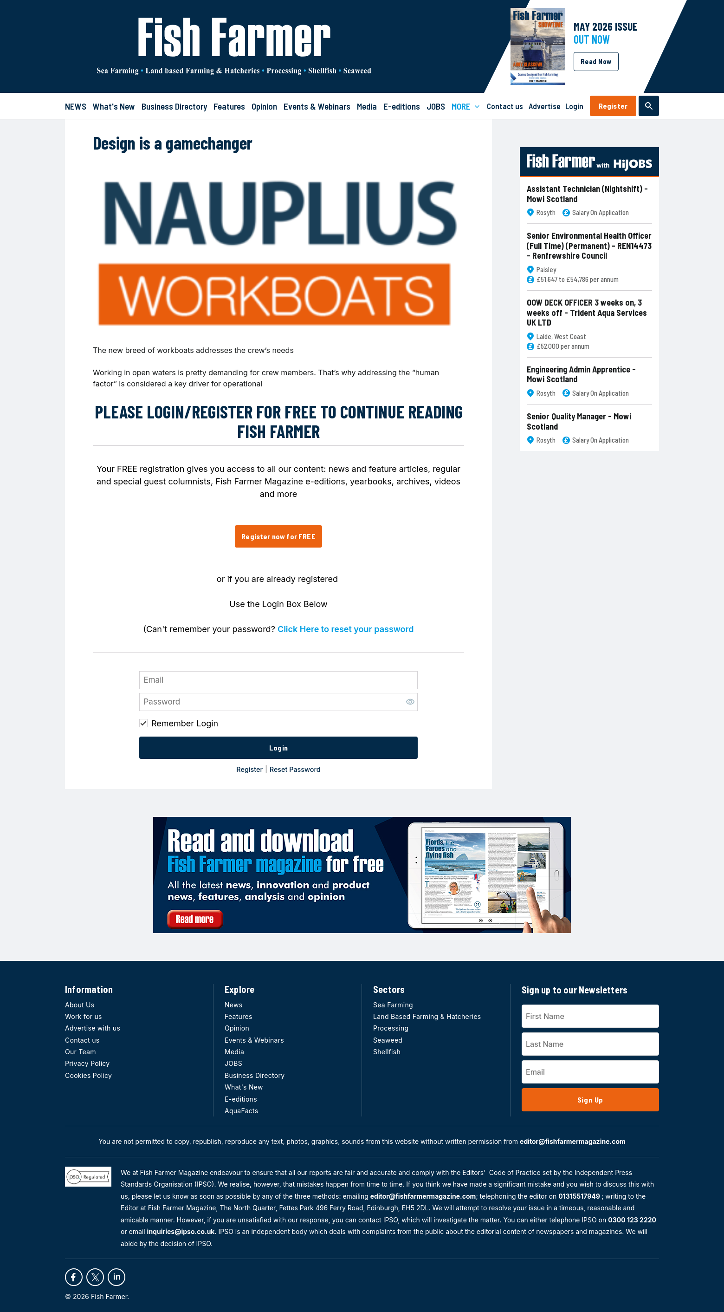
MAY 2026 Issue (606, 26)
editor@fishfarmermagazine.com (573, 1141)
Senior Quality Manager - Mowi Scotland (579, 421)
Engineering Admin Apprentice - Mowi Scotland (581, 375)
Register (613, 105)
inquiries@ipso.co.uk (181, 1231)
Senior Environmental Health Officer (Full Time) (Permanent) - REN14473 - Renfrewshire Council (589, 246)
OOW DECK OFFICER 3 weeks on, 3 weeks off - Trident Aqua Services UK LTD (587, 312)
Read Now (596, 61)
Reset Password (295, 769)
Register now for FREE (278, 536)
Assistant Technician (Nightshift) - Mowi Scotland (587, 194)
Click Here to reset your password (346, 629)
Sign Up (590, 1099)
